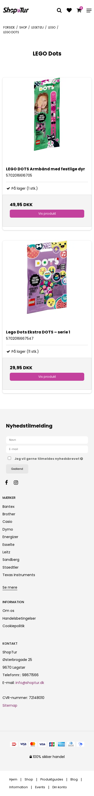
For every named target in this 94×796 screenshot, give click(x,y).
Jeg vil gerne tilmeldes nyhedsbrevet (49, 458)
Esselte (9, 544)
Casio (7, 521)
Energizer (10, 536)
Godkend (17, 469)
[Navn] (47, 439)
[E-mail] (47, 449)
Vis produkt (47, 213)
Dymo (8, 529)
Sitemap (10, 705)
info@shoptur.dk (30, 682)
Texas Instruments (19, 574)
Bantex (9, 506)
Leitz (6, 552)
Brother (9, 514)
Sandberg (11, 559)
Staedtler (11, 567)
